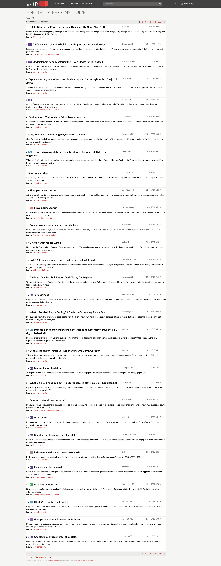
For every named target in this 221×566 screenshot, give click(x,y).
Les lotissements (40, 72)
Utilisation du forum (41, 270)
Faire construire (39, 37)
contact (87, 3)
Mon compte (188, 3)
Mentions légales (55, 560)
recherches (81, 560)
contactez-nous (90, 560)
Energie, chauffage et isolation (45, 235)
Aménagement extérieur (43, 477)
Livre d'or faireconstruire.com (45, 218)
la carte (73, 3)
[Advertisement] (183, 55)
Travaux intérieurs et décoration (46, 55)
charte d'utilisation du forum (39, 557)
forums (59, 3)
